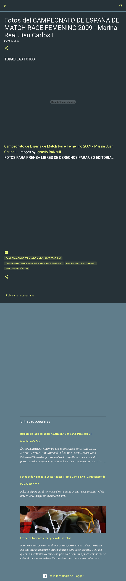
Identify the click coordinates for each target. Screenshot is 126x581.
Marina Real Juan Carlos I (80, 263)
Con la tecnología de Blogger (63, 576)
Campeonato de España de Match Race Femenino (33, 258)
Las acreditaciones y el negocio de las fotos (45, 538)
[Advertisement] (63, 333)
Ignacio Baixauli (48, 152)
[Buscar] (121, 5)
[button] (6, 48)
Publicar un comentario (20, 295)
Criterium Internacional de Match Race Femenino (34, 263)
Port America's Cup (17, 268)
